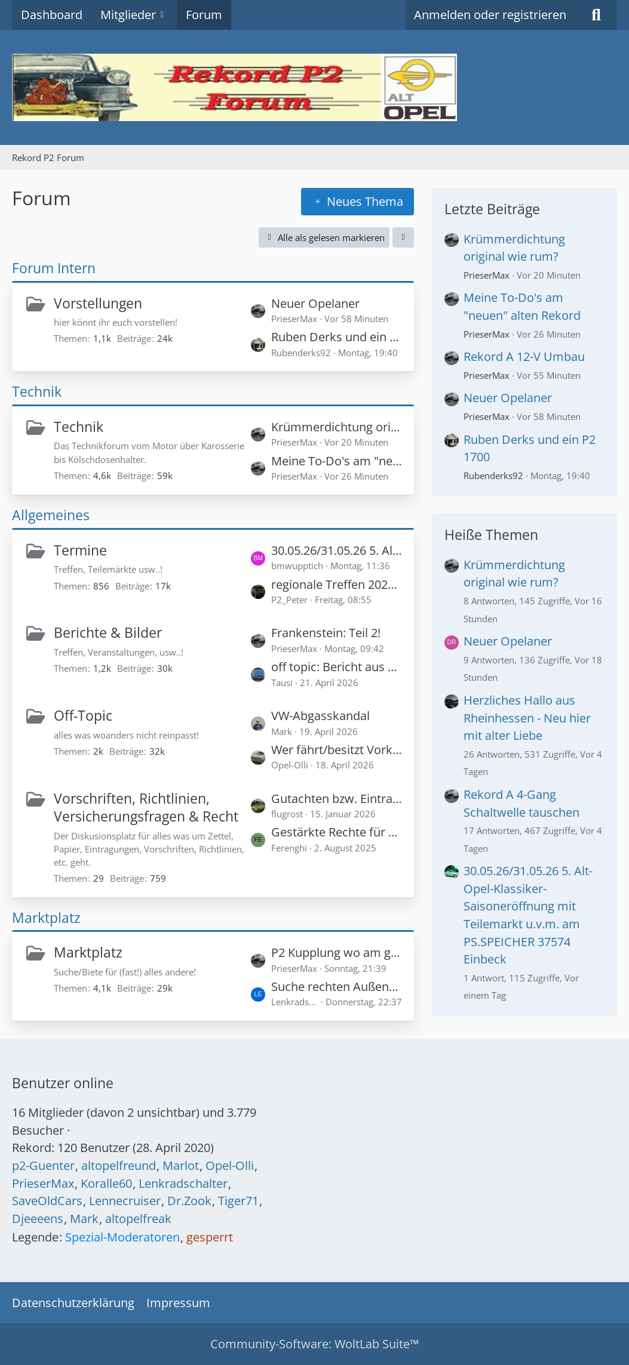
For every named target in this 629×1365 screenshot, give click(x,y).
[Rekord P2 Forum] (314, 87)
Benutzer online (62, 1082)
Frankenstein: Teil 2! (326, 633)
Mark (84, 1218)
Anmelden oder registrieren (490, 15)
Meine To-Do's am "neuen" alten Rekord (336, 461)
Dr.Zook (189, 1201)
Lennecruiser (125, 1201)
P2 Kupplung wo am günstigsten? (336, 952)
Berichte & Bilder (108, 632)
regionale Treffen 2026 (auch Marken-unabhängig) (336, 584)
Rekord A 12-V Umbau (524, 356)
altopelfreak (138, 1218)
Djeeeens (37, 1218)
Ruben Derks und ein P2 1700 (336, 337)
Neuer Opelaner (315, 303)
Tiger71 (238, 1201)
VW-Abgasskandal (320, 716)
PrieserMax (487, 275)
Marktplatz (46, 917)
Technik (37, 391)
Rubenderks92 (493, 475)
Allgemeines (51, 514)
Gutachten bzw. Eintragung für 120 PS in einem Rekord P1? (336, 798)
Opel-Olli (229, 1165)
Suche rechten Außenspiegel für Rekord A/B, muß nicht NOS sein (336, 986)
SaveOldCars (47, 1201)
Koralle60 (106, 1183)
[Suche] (596, 15)
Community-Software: (314, 1344)
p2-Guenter (43, 1165)
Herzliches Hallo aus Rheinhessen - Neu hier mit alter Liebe (527, 717)
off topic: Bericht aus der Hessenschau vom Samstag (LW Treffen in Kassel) (336, 667)
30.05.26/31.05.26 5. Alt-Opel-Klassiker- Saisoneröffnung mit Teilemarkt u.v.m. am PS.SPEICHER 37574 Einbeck (336, 550)
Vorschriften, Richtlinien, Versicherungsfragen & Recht (146, 807)
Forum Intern (54, 267)
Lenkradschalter (183, 1183)
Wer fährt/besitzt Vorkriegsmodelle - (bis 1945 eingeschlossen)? (336, 750)
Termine (80, 550)
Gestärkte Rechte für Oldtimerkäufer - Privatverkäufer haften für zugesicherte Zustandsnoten (336, 832)
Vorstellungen (98, 303)
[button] (403, 237)
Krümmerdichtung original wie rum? (336, 427)
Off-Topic (83, 715)
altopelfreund (118, 1165)
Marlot (180, 1165)
